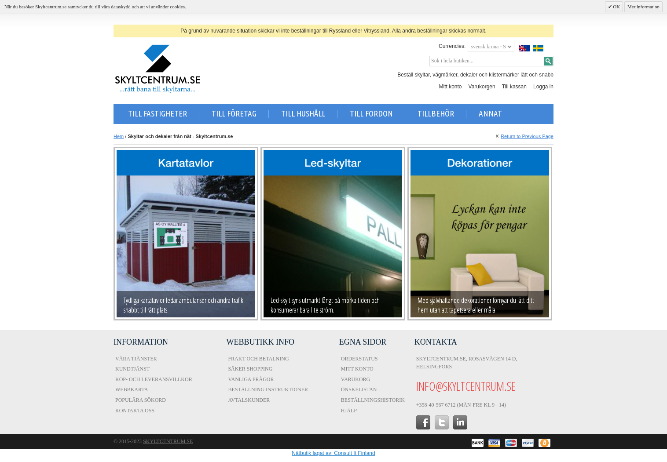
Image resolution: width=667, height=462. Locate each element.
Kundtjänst (132, 369)
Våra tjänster (136, 359)
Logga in (543, 87)
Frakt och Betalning (258, 359)
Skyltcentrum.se (168, 441)
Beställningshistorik (373, 400)
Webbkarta (131, 389)
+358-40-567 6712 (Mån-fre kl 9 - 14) (461, 405)
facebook (423, 422)
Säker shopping (250, 369)
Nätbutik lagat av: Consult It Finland (333, 453)
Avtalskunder (249, 400)
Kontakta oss (134, 410)
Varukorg (355, 379)
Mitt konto (450, 87)
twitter (442, 422)
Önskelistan (359, 389)
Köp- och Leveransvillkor (153, 379)
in (460, 422)
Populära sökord (140, 400)
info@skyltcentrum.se (466, 386)
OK (616, 6)
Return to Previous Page (527, 136)
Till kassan (514, 87)
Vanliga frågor (251, 379)
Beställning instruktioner (268, 389)
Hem (119, 136)
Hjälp (349, 410)
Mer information (643, 6)
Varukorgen (482, 87)
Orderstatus (359, 359)
